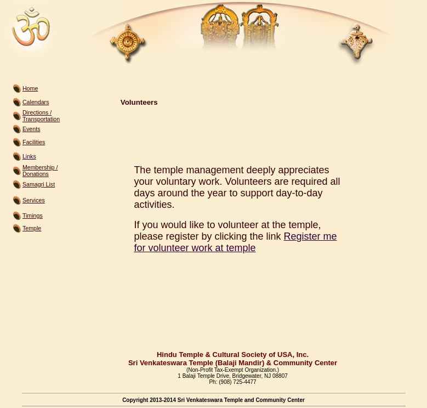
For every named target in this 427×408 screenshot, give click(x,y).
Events (31, 129)
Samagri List (38, 184)
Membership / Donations (40, 170)
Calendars (35, 102)
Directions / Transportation (41, 115)
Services (33, 200)
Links (29, 156)
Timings (32, 215)
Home (30, 88)
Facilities (33, 142)
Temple (31, 228)
